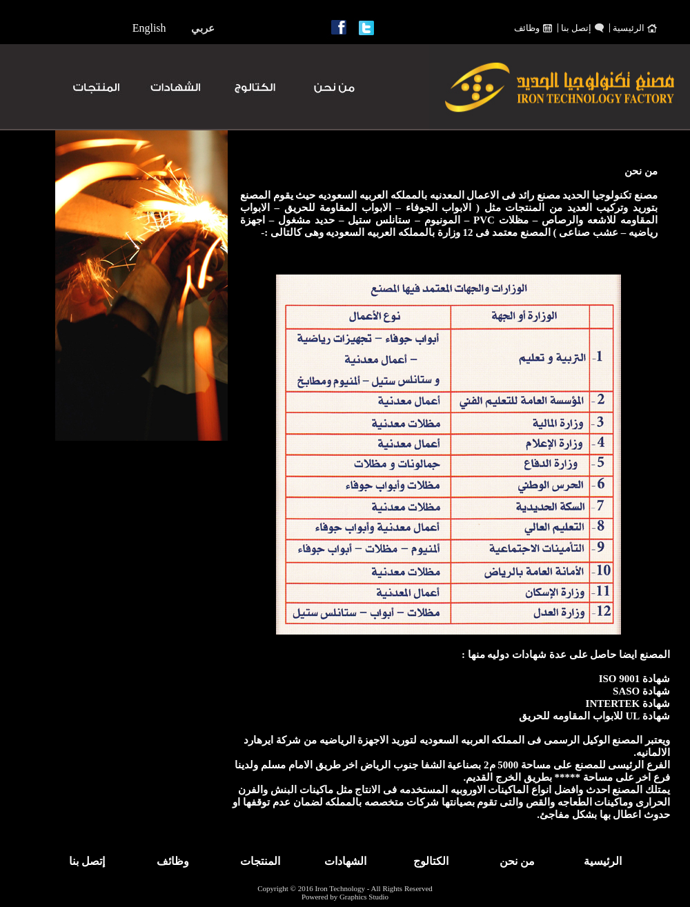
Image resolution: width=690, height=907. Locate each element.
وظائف (527, 28)
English (149, 28)
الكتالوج (430, 861)
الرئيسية (628, 28)
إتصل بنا (576, 28)
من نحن (517, 861)
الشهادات (345, 861)
